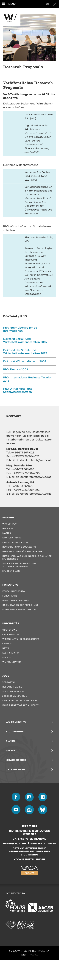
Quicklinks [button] (55, 4)
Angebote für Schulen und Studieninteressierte (19, 565)
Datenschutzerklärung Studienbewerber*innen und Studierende (29, 851)
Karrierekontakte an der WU (20, 700)
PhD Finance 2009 (15, 369)
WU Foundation (12, 662)
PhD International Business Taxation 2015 (28, 379)
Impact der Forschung (16, 600)
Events (6, 657)
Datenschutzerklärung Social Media (29, 843)
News (5, 648)
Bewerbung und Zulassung (19, 547)
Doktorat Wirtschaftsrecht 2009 (24, 361)
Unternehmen (15, 769)
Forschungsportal (14, 591)
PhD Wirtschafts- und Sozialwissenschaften (18, 390)
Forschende (9, 596)
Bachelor (8, 528)
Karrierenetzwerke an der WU (21, 705)
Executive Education (15, 542)
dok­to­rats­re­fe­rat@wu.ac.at (33, 460)
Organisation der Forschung (20, 605)
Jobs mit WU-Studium (14, 696)
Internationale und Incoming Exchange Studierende (26, 557)
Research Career (12, 687)
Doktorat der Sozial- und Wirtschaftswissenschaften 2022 (25, 352)
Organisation (10, 634)
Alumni (11, 741)
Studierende (14, 731)
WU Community (16, 722)
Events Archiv (10, 653)
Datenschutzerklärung (29, 838)
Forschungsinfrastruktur (19, 609)
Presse (10, 750)
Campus (7, 643)
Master (6, 533)
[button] (9, 4)
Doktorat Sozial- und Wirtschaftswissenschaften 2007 (25, 340)
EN (47, 4)
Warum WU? (9, 524)
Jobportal (8, 682)
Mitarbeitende (16, 760)
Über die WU (9, 630)
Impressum (29, 826)
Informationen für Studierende (22, 551)
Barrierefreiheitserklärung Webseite (29, 833)
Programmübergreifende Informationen (20, 329)
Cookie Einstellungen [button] (29, 859)
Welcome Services (13, 691)
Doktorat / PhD (11, 538)
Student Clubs (11, 571)
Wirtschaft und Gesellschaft (20, 639)
